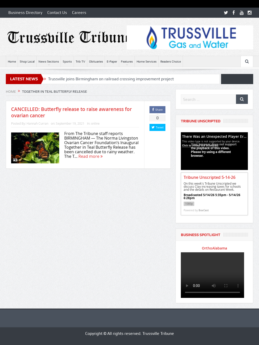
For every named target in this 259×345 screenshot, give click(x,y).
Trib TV (80, 61)
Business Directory (25, 12)
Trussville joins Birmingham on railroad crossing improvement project (111, 78)
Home (12, 61)
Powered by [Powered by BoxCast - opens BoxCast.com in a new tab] (196, 210)
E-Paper (112, 61)
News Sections (48, 61)
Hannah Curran (37, 123)
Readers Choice (170, 61)
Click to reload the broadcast (200, 145)
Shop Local (27, 61)
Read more (90, 156)
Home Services (147, 61)
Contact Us (57, 12)
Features (127, 61)
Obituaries (96, 61)
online (95, 123)
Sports (67, 61)
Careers (79, 12)
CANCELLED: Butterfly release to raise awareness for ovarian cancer (71, 112)
